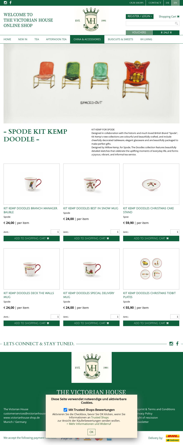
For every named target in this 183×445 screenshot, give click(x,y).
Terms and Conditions (161, 409)
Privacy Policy (143, 413)
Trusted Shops (100, 417)
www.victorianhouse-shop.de (22, 417)
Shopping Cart (169, 16)
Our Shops (137, 2)
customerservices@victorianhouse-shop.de (30, 413)
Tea (36, 39)
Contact (155, 2)
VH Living (146, 39)
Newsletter (142, 422)
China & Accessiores (87, 39)
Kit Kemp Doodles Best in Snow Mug (90, 208)
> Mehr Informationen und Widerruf (89, 424)
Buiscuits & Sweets (120, 39)
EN (175, 2)
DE (167, 2)
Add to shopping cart (31, 238)
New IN (22, 39)
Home (7, 39)
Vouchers (139, 32)
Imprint (140, 409)
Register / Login (140, 16)
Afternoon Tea (56, 39)
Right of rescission (146, 417)
